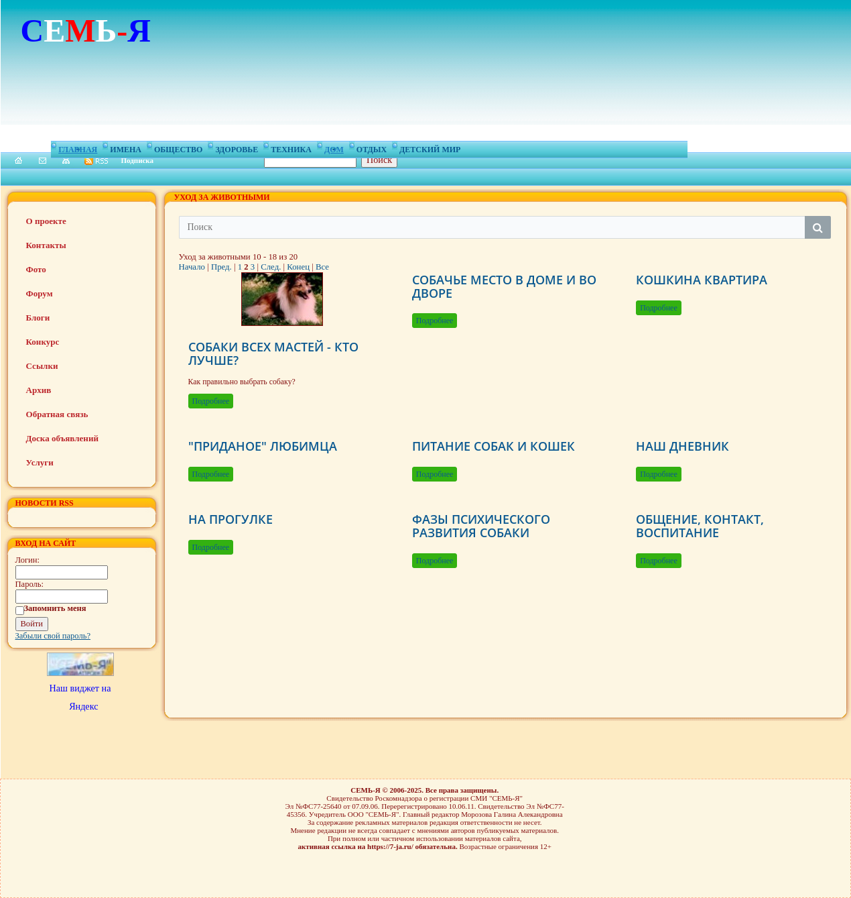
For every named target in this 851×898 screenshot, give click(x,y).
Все (322, 267)
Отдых (371, 147)
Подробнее (211, 401)
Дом (334, 147)
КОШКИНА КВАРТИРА (701, 280)
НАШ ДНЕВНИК (682, 446)
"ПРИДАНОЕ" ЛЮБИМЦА (262, 446)
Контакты (46, 245)
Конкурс (43, 342)
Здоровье (236, 147)
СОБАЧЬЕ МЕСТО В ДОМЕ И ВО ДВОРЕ (504, 286)
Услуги (40, 462)
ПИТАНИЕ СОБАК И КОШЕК (493, 446)
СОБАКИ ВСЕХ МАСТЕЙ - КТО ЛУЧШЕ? (273, 353)
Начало (192, 267)
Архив (39, 390)
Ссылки (42, 366)
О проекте (46, 221)
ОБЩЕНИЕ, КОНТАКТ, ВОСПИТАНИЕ (700, 526)
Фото (36, 269)
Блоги (38, 318)
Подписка (137, 160)
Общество (178, 147)
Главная (77, 147)
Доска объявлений (62, 438)
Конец (298, 267)
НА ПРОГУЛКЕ (230, 519)
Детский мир (429, 147)
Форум (39, 293)
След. (271, 267)
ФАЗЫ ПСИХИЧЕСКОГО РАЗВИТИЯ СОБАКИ (481, 526)
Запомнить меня (55, 608)
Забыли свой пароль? (53, 635)
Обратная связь (57, 414)
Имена (125, 147)
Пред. (221, 267)
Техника (291, 147)
